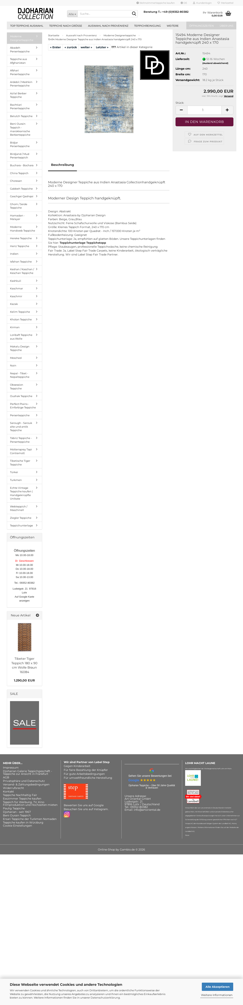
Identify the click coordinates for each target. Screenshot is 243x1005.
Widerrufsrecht (13, 788)
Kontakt (8, 791)
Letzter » (102, 47)
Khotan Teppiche (21, 319)
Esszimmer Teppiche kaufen (22, 798)
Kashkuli (15, 280)
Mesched (16, 357)
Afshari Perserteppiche (20, 72)
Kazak (14, 303)
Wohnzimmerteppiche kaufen (156, 2)
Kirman (15, 327)
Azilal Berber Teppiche (18, 95)
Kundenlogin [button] (202, 2)
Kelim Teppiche (20, 311)
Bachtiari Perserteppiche (20, 106)
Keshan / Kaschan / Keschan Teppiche (22, 271)
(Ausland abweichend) (215, 63)
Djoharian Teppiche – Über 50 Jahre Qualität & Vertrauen (152, 786)
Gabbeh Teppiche (21, 188)
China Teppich (19, 173)
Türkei (14, 472)
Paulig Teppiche (14, 808)
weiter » (86, 47)
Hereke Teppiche (21, 238)
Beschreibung (62, 165)
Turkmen (16, 480)
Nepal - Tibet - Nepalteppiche (19, 375)
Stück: (180, 102)
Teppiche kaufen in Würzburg (23, 822)
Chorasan (16, 180)
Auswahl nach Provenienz (108, 25)
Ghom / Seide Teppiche (18, 206)
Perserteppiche (20, 415)
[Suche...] (72, 13)
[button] (184, 3)
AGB (6, 777)
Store (187, 835)
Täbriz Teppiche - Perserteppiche (21, 439)
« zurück (71, 47)
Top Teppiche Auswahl (26, 25)
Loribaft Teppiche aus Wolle (21, 336)
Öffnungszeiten (201, 25)
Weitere (173, 25)
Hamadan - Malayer (17, 217)
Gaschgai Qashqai (21, 196)
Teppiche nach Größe (65, 25)
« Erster (55, 47)
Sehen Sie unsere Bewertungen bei (150, 775)
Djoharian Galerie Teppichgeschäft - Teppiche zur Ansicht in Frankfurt (27, 772)
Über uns (226, 25)
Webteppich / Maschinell (18, 508)
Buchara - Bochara (22, 165)
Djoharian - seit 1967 (17, 812)
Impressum (11, 767)
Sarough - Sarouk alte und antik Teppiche (21, 426)
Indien (14, 253)
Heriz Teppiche (19, 246)
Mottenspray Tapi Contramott (21, 451)
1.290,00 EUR (24, 680)
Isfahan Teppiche (21, 261)
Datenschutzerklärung (105, 997)
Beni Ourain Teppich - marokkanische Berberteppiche (20, 129)
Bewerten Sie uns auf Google (84, 805)
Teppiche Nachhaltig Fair (20, 795)
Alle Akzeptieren (218, 987)
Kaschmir (16, 296)
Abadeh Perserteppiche (20, 49)
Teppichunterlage (21, 525)
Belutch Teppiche (21, 116)
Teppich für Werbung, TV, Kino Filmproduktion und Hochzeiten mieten (30, 803)
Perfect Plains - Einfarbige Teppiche (23, 405)
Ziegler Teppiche (20, 517)
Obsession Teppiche (16, 386)
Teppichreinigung (147, 25)
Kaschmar (16, 288)
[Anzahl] (204, 110)
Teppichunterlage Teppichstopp (83, 242)
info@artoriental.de (147, 809)
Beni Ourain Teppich (17, 815)
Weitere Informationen (216, 995)
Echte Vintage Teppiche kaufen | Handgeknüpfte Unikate (21, 493)
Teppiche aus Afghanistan (18, 60)
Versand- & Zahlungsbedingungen (26, 784)
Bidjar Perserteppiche (20, 144)
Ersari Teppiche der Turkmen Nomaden (29, 819)
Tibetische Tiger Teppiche (20, 462)
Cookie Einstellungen (17, 825)
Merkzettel (225, 2)
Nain (13, 365)
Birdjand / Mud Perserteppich (19, 155)
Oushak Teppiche (21, 396)
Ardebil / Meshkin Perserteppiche (21, 83)
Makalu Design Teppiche (19, 348)
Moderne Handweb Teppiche (22, 228)
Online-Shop (106, 849)
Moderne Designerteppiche (21, 38)
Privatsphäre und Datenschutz (24, 781)
